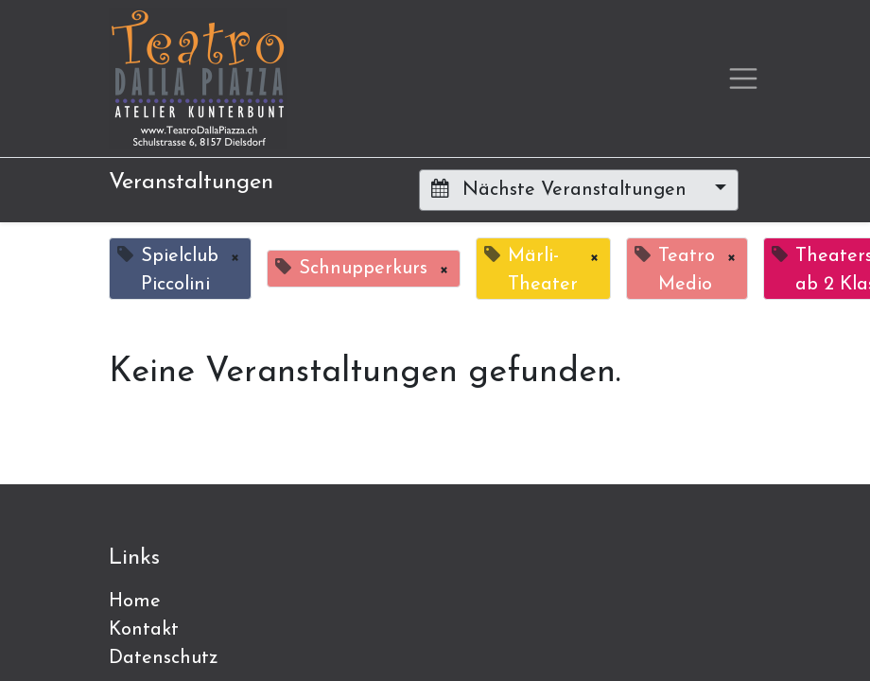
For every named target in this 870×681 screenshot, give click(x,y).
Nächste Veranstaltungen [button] (561, 189)
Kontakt (144, 629)
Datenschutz (163, 658)
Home (135, 601)
